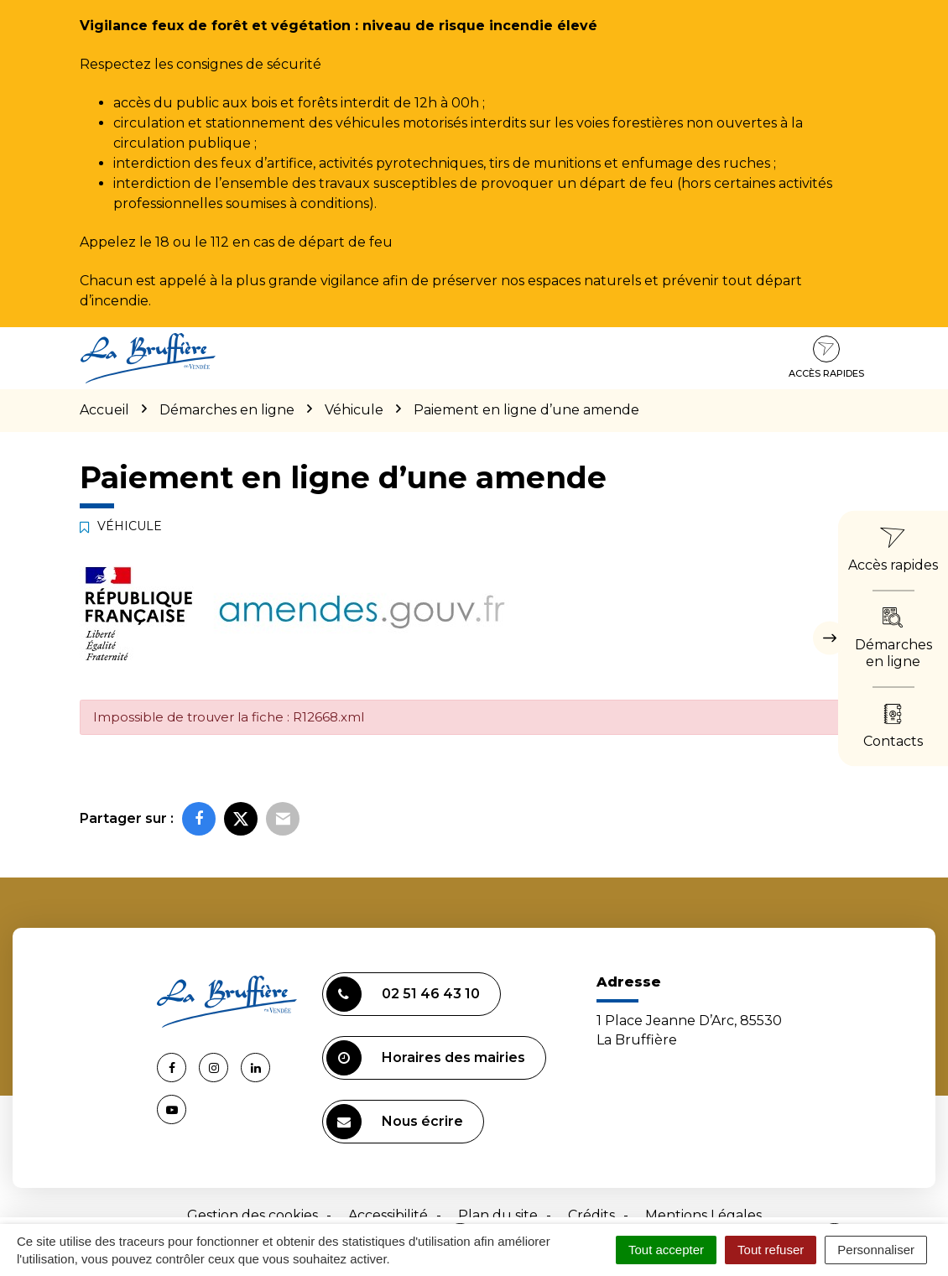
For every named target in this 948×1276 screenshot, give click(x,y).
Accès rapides (826, 357)
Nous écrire (394, 1121)
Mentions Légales (703, 1215)
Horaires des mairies (425, 1057)
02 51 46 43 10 (403, 994)
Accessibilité (388, 1215)
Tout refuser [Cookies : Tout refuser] (770, 1249)
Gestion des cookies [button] (252, 1215)
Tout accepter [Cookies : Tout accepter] (666, 1249)
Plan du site (498, 1215)
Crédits (591, 1215)
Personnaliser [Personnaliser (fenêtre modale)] (875, 1249)
